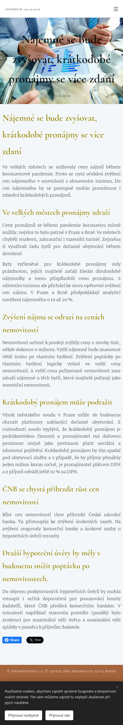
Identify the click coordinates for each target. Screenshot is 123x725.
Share (12, 640)
